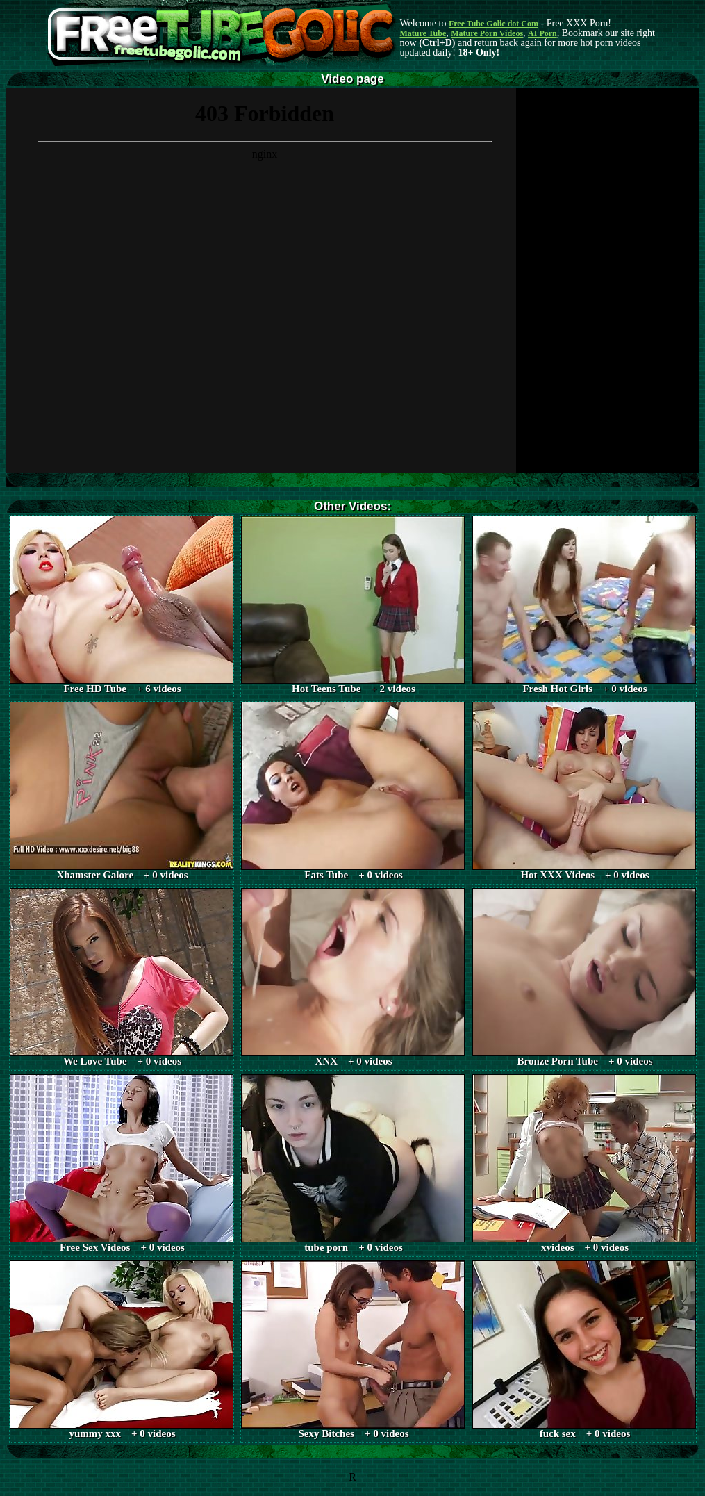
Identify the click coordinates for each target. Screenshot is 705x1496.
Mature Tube (423, 33)
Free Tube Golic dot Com (493, 23)
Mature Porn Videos (487, 33)
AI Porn (542, 33)
